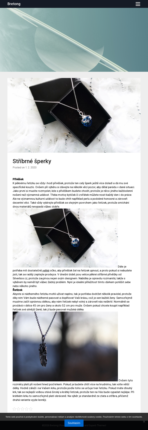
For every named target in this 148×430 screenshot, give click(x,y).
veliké (45, 270)
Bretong (13, 4)
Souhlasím (74, 423)
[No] (144, 421)
